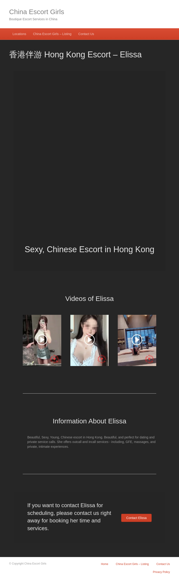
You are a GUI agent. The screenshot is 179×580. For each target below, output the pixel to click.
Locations (19, 34)
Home (104, 564)
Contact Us (86, 34)
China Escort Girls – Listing (52, 34)
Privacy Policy (161, 572)
